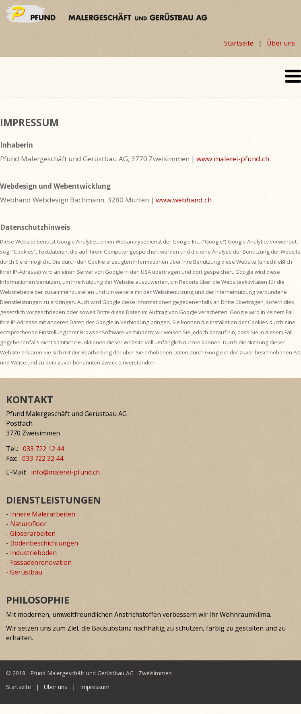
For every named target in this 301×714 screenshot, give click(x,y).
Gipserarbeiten (33, 533)
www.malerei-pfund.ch (232, 158)
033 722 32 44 (42, 458)
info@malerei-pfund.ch (65, 472)
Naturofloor (28, 523)
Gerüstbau (26, 572)
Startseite (239, 43)
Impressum (94, 687)
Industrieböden (33, 552)
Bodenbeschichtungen (44, 543)
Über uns (281, 43)
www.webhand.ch (184, 199)
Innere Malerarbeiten (42, 514)
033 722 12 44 (43, 448)
